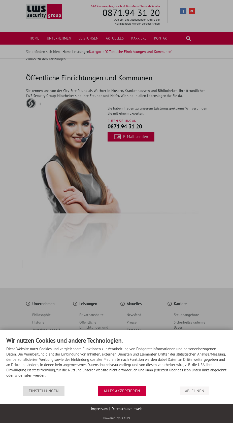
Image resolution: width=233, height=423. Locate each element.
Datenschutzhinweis (127, 408)
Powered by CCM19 (116, 418)
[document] (116, 361)
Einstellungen (44, 390)
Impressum (99, 408)
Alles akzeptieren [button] (122, 390)
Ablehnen (194, 390)
